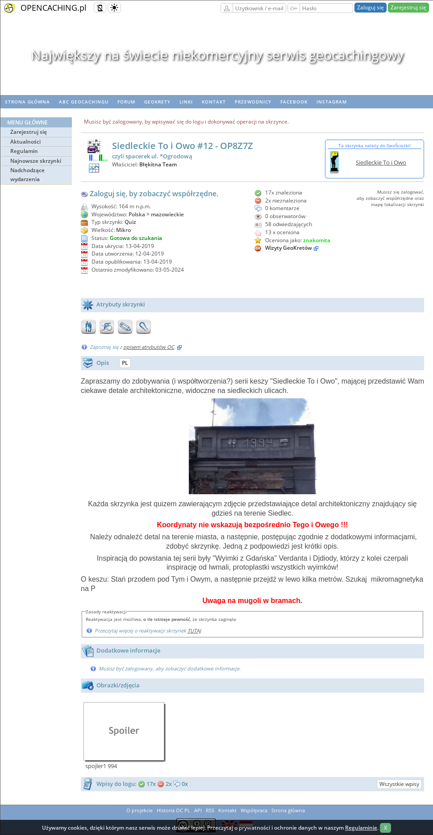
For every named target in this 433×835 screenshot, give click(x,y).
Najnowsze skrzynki (35, 161)
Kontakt (214, 102)
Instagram (331, 102)
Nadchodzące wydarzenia (27, 174)
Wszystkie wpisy (399, 784)
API (198, 810)
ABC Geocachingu (83, 102)
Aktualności (25, 141)
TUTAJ (194, 630)
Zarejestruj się (408, 7)
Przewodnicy (253, 102)
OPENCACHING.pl (54, 7)
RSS (210, 810)
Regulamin (24, 151)
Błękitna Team (158, 164)
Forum (126, 102)
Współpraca (254, 810)
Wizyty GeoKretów (288, 248)
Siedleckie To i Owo (381, 162)
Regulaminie (361, 827)
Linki (186, 102)
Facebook (294, 102)
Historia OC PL (173, 810)
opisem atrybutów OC (148, 346)
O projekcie (139, 810)
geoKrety (157, 102)
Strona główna (27, 102)
